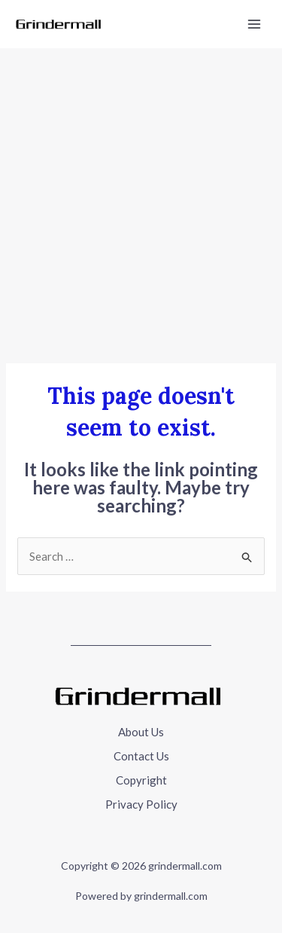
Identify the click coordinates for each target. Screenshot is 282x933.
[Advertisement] (141, 197)
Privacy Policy (141, 804)
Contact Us (141, 756)
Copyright (141, 780)
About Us (141, 732)
